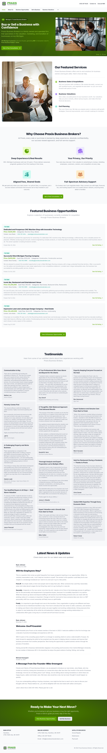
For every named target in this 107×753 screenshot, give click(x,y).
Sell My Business (65, 719)
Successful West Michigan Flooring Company (21, 256)
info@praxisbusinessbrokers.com (52, 739)
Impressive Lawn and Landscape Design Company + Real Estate (29, 309)
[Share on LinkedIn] (105, 54)
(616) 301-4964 (21, 234)
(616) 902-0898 (23, 260)
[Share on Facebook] (101, 54)
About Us (10, 9)
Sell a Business (36, 9)
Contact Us (93, 3)
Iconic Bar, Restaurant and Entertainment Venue (22, 282)
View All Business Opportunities (53, 334)
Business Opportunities (22, 9)
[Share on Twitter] (103, 54)
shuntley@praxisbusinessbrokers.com (39, 260)
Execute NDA (101, 3)
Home (3, 9)
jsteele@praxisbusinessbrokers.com (38, 234)
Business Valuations (48, 9)
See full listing (97, 245)
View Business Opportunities (46, 719)
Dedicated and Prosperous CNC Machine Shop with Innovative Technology (33, 229)
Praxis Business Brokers (85, 748)
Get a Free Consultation (12, 48)
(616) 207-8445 (83, 3)
